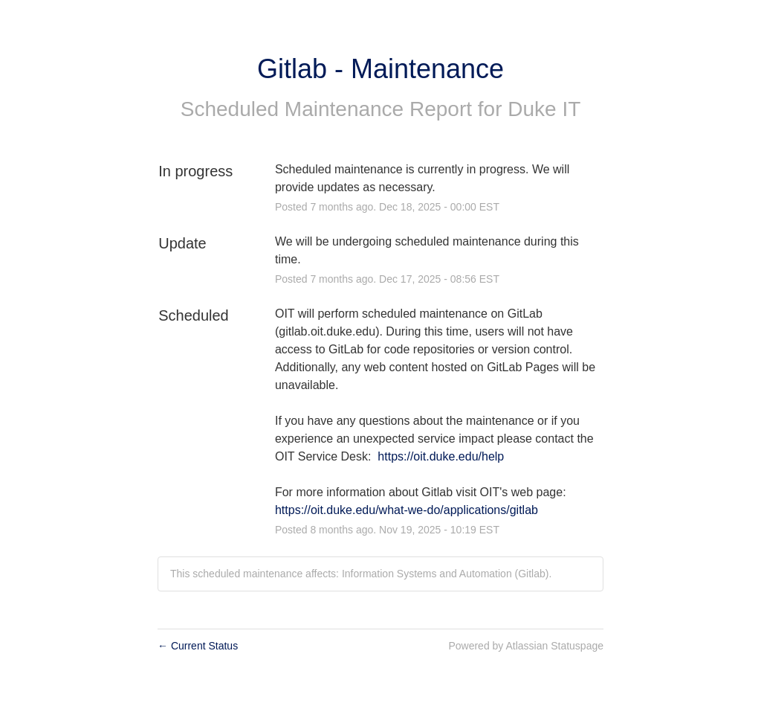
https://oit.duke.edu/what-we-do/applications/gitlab (406, 510)
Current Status (198, 646)
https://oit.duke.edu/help (441, 456)
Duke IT (544, 109)
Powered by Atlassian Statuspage (525, 646)
